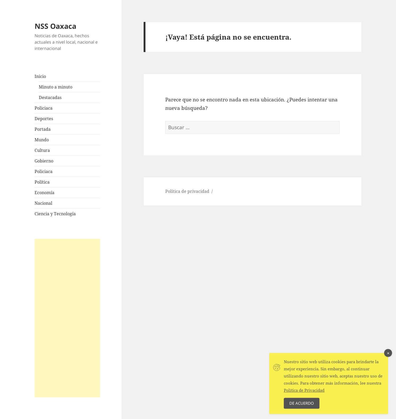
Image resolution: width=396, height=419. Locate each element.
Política (42, 182)
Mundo (42, 140)
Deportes (44, 119)
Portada (43, 129)
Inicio (40, 76)
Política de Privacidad (304, 392)
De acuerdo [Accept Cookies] (301, 405)
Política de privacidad (187, 191)
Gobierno (44, 161)
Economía (44, 192)
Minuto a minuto (55, 87)
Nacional (43, 203)
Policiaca (44, 108)
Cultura (42, 150)
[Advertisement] (67, 318)
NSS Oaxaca (55, 26)
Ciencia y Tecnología (55, 214)
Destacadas (50, 97)
